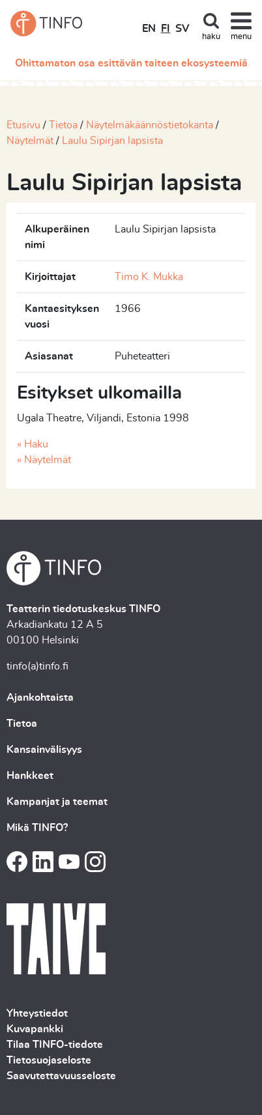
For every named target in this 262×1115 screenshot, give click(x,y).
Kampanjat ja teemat (57, 802)
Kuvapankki (35, 1029)
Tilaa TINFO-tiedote (55, 1044)
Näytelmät (30, 140)
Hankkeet (30, 775)
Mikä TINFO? (37, 828)
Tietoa (63, 125)
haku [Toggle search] (211, 37)
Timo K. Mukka (149, 277)
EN (149, 28)
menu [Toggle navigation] (241, 37)
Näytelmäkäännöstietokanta (149, 125)
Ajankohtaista (40, 697)
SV (182, 28)
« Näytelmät (44, 460)
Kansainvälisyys (44, 749)
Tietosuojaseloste (49, 1060)
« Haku (32, 444)
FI (165, 28)
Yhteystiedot (37, 1013)
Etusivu (23, 125)
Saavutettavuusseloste (61, 1076)
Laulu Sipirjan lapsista (112, 140)
